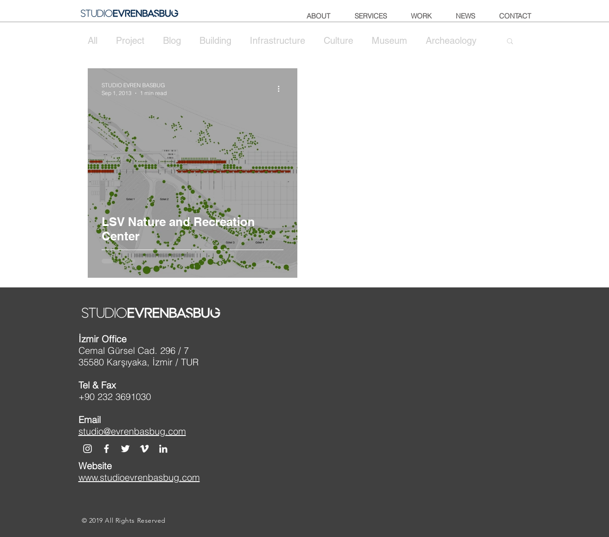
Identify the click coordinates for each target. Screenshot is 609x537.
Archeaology (451, 40)
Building (215, 40)
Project (130, 40)
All (92, 40)
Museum (389, 40)
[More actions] (282, 88)
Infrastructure (277, 40)
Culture (338, 40)
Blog (172, 40)
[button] (510, 42)
